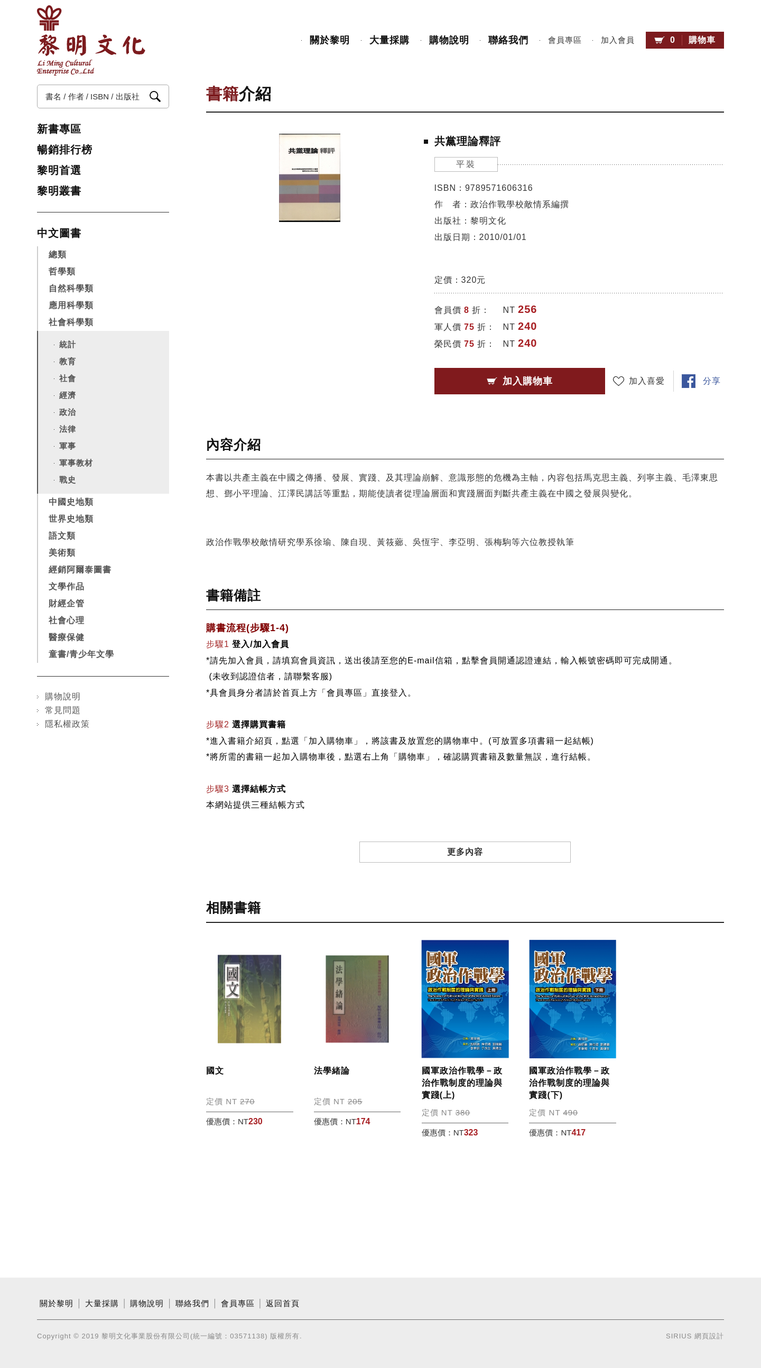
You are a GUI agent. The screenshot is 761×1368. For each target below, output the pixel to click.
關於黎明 (330, 40)
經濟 (67, 395)
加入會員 (618, 40)
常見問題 (63, 710)
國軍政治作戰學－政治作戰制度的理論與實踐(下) (569, 1082)
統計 (67, 344)
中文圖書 (59, 233)
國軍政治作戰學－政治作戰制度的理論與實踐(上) (462, 1082)
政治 (67, 412)
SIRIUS (679, 1336)
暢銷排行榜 (64, 149)
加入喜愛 (647, 380)
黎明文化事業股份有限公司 (91, 40)
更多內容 (465, 851)
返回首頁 (283, 1303)
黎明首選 (59, 170)
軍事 (67, 445)
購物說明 (449, 40)
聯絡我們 (508, 40)
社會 (67, 378)
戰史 (67, 479)
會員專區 (565, 40)
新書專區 (59, 129)
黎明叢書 (59, 191)
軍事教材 (76, 462)
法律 (67, 428)
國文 (215, 1070)
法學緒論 (332, 1070)
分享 (712, 380)
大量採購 (389, 40)
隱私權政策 (67, 723)
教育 (67, 361)
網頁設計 (709, 1336)
